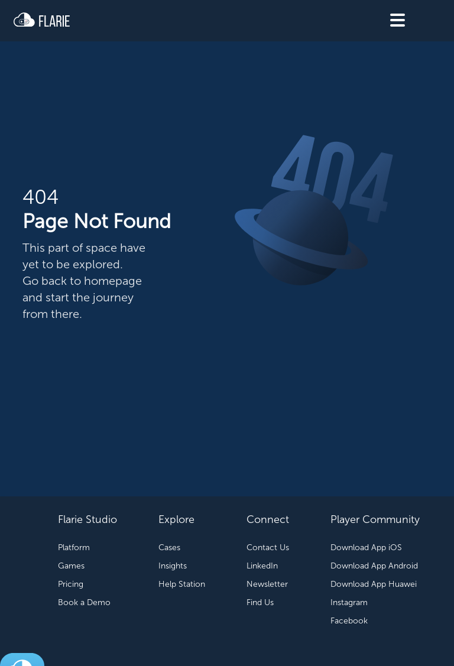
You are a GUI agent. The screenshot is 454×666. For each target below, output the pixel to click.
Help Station (181, 584)
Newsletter (267, 584)
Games (71, 566)
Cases (169, 547)
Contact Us (268, 547)
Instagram (349, 602)
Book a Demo (84, 602)
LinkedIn (262, 566)
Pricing (70, 584)
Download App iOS (366, 547)
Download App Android (374, 566)
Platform (74, 547)
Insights (172, 566)
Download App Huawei (373, 584)
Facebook (349, 621)
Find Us (260, 602)
